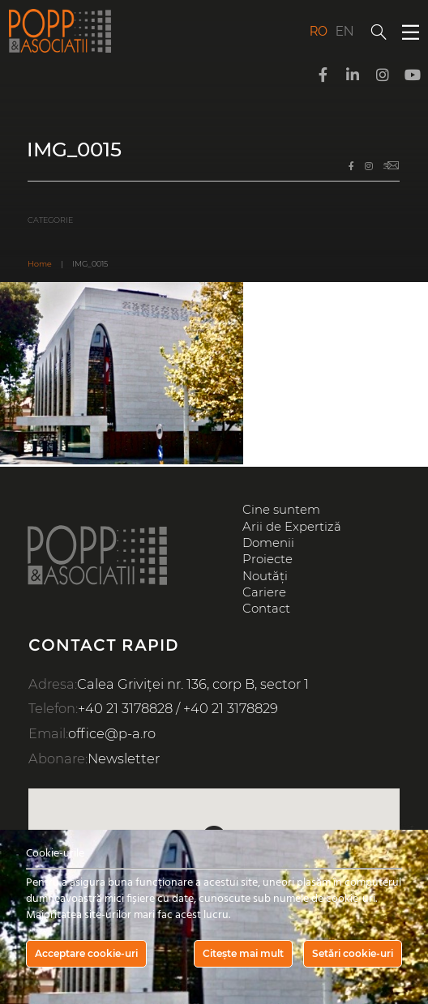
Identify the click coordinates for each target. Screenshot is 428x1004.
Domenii (268, 543)
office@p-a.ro (112, 733)
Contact (266, 608)
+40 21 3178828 (125, 708)
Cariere (264, 592)
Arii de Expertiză (291, 526)
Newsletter (124, 758)
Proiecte (267, 559)
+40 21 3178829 (230, 708)
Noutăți (265, 576)
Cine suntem (281, 509)
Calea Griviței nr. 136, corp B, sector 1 (193, 684)
